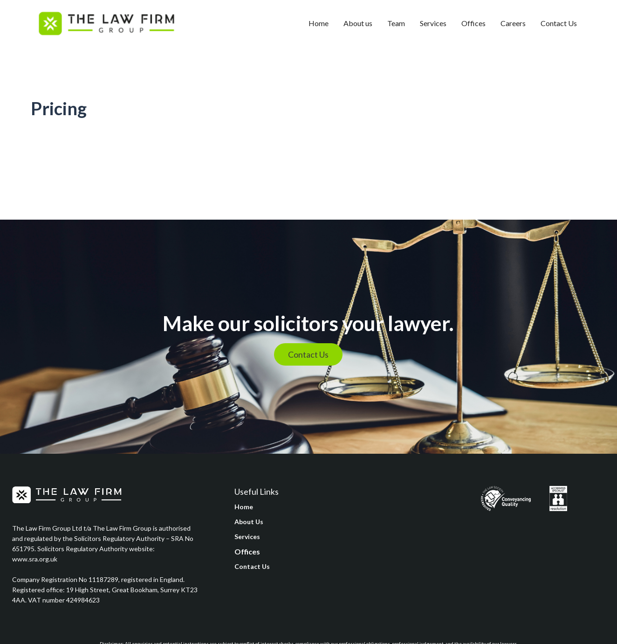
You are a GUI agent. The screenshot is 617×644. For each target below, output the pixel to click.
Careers (513, 23)
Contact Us (559, 23)
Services (433, 23)
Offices (473, 23)
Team (396, 23)
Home (318, 23)
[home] (106, 23)
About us (357, 23)
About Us (248, 522)
